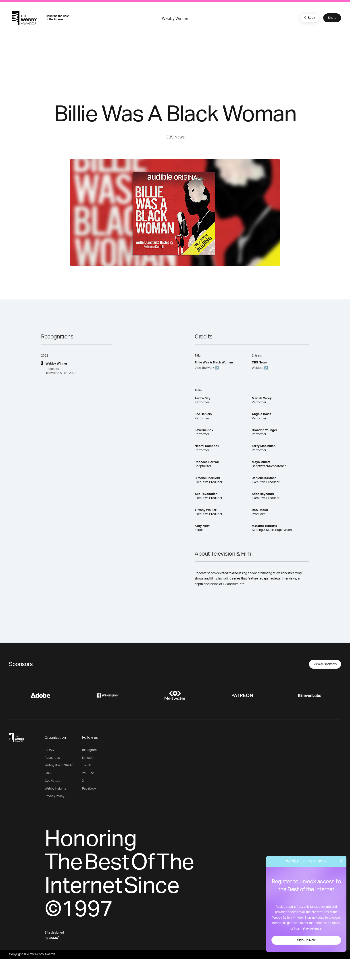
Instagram (89, 750)
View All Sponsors (325, 664)
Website (257, 367)
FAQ (48, 773)
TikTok (86, 765)
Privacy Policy (54, 796)
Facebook (89, 788)
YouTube (88, 773)
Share (332, 17)
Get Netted (52, 780)
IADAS (49, 750)
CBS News (175, 137)
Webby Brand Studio (59, 765)
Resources (52, 757)
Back (309, 17)
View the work (204, 367)
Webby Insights (55, 788)
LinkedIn (88, 757)
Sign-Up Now (306, 940)
